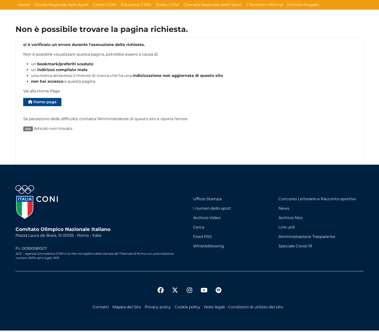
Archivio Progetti (303, 4)
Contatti (101, 308)
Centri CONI (105, 4)
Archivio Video (207, 219)
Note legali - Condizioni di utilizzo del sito (243, 308)
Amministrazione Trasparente (306, 238)
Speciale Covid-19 (295, 247)
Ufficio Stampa (207, 200)
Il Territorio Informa (264, 4)
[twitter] (175, 288)
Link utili (286, 228)
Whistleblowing (208, 247)
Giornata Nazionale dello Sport (212, 4)
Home (24, 4)
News (283, 209)
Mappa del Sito (126, 308)
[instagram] (189, 292)
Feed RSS (202, 238)
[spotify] (218, 292)
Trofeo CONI (167, 4)
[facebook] (160, 292)
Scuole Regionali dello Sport (62, 4)
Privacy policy (158, 308)
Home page (46, 102)
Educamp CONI (136, 4)
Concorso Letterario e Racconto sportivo (317, 200)
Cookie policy (187, 308)
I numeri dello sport (212, 209)
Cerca (198, 228)
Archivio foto (290, 219)
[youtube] (204, 292)
